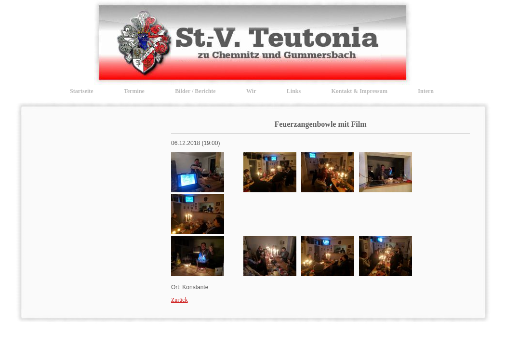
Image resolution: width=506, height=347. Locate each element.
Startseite (81, 91)
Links (294, 91)
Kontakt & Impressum (359, 91)
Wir (251, 91)
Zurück (179, 299)
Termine (134, 91)
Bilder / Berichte (195, 91)
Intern (426, 91)
